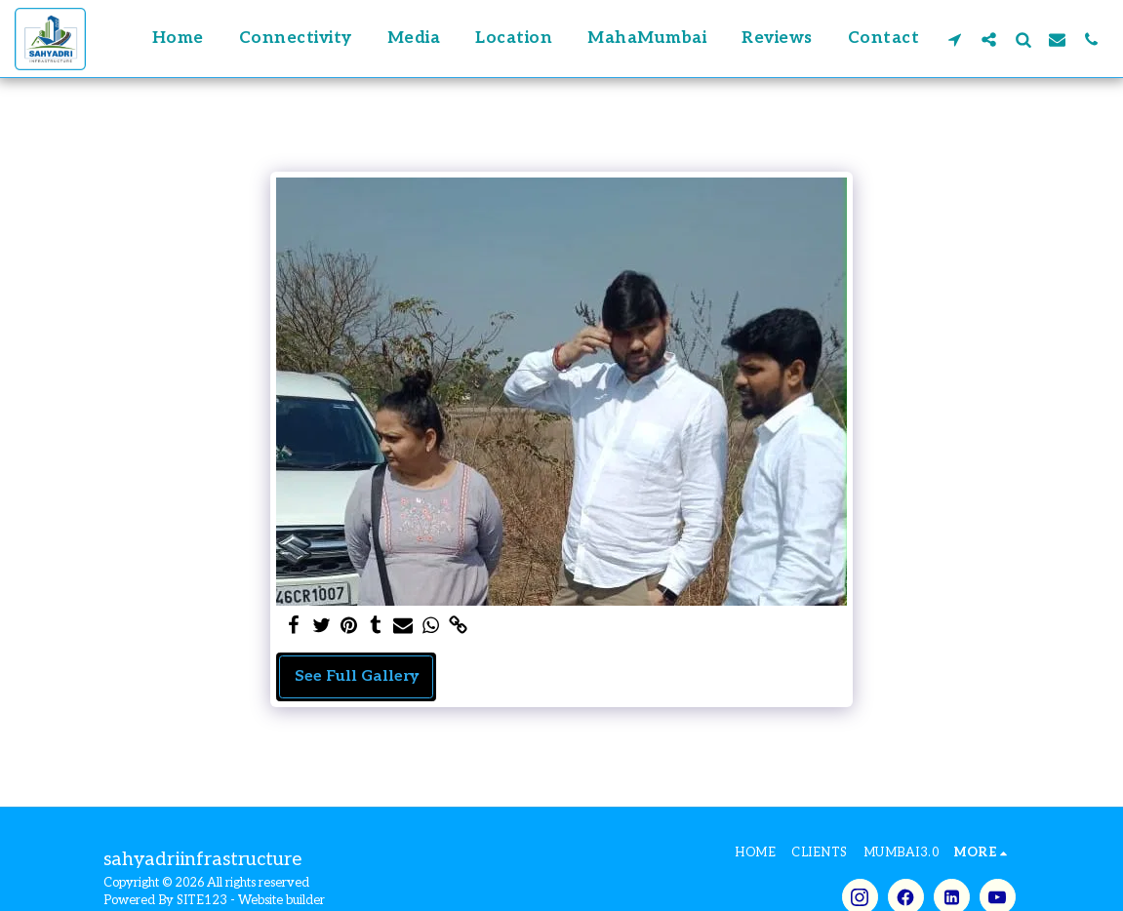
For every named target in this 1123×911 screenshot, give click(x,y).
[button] (955, 39)
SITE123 (202, 900)
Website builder (281, 900)
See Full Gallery (357, 676)
